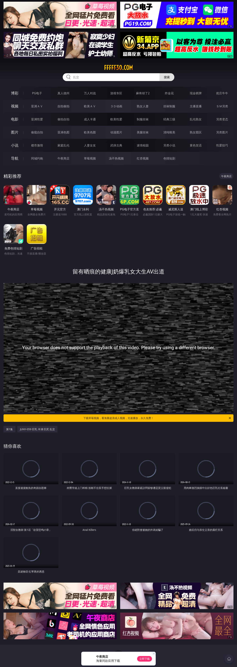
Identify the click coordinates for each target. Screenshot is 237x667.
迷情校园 (143, 145)
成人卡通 (90, 119)
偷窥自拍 (37, 132)
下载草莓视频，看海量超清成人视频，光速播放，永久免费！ (157, 418)
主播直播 (196, 106)
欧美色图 (90, 132)
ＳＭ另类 (222, 106)
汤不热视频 (116, 158)
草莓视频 (90, 158)
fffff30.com (118, 67)
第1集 (9, 429)
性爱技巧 (222, 145)
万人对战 (90, 93)
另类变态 (222, 119)
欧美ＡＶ (90, 106)
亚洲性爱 (37, 119)
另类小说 (169, 145)
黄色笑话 (196, 145)
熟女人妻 (143, 106)
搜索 (167, 77)
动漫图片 (116, 132)
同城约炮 (37, 158)
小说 (14, 145)
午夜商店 (63, 158)
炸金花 (169, 93)
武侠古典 (116, 145)
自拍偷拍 (63, 106)
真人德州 (63, 93)
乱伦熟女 (196, 119)
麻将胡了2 (143, 93)
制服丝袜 (143, 119)
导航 (14, 158)
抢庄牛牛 (222, 93)
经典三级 (169, 119)
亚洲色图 (63, 132)
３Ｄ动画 (116, 106)
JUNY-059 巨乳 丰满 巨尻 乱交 (37, 429)
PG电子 (37, 93)
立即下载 (144, 658)
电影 (14, 119)
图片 (14, 132)
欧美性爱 (116, 119)
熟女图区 (196, 132)
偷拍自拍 (63, 119)
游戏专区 (116, 93)
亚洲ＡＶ (37, 106)
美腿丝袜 (143, 132)
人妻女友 (90, 145)
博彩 (14, 93)
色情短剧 (169, 158)
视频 (14, 106)
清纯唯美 (169, 132)
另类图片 (222, 132)
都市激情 (37, 145)
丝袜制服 (169, 106)
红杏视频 (143, 158)
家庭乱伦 (63, 145)
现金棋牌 (196, 93)
